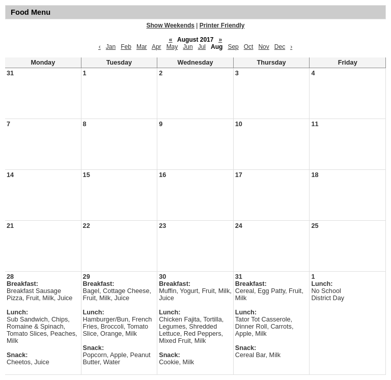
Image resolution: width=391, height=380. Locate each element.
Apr (156, 46)
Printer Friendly (222, 25)
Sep (233, 46)
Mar (141, 46)
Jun (187, 46)
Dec (279, 46)
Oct (249, 46)
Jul (202, 46)
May (172, 46)
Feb (126, 46)
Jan (111, 46)
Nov (263, 46)
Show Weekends (170, 25)
